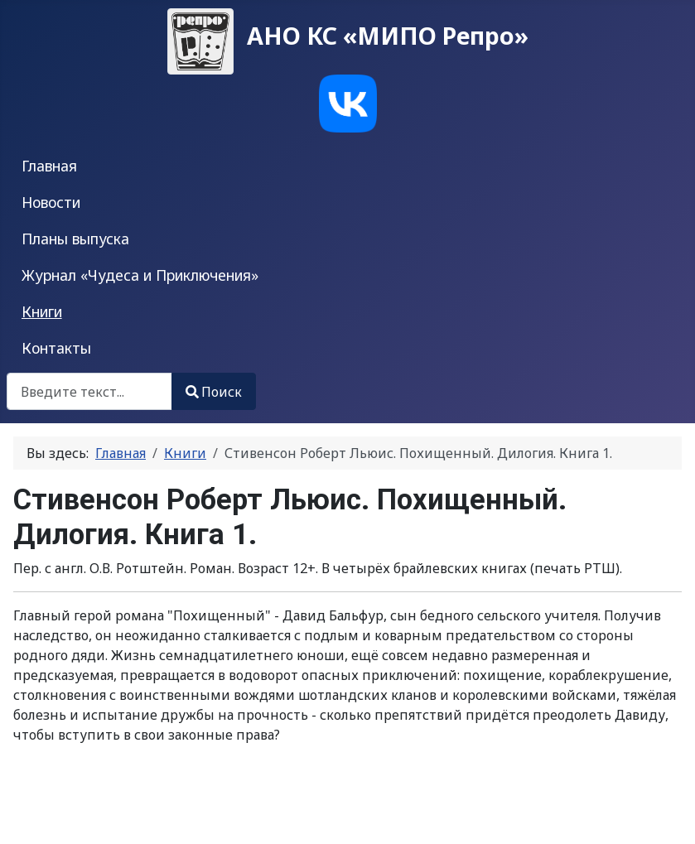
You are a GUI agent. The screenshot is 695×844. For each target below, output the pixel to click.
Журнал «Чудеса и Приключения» (140, 275)
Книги (42, 311)
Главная (49, 166)
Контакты (56, 348)
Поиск (214, 392)
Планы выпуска (75, 238)
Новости (51, 202)
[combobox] (89, 391)
